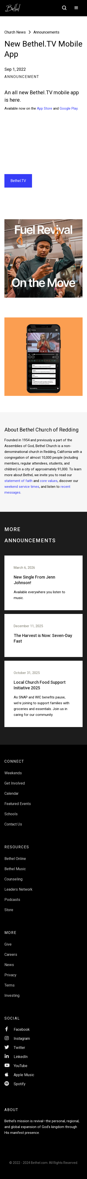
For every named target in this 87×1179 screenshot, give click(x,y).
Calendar (11, 793)
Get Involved (14, 783)
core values (49, 481)
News (9, 965)
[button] (76, 8)
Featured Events (17, 804)
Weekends (13, 773)
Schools (11, 814)
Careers (10, 954)
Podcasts (12, 899)
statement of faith (18, 481)
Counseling (13, 879)
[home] (15, 6)
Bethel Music (15, 869)
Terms (9, 985)
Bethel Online (15, 858)
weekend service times (21, 487)
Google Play (68, 108)
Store (8, 910)
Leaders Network (18, 889)
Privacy (10, 975)
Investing (11, 995)
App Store (44, 108)
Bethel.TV (18, 181)
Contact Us (13, 824)
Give (8, 944)
